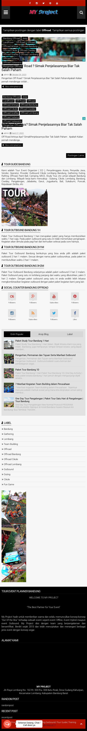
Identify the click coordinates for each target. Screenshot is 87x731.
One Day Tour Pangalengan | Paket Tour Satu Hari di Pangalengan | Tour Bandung (49, 400)
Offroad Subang (11, 58)
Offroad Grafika (10, 54)
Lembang (8, 439)
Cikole (7, 479)
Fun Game (9, 484)
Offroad (31, 42)
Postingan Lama (76, 155)
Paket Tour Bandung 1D (27, 369)
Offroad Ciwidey (27, 50)
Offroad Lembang (29, 54)
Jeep (24, 38)
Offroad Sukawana (12, 62)
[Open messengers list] (7, 724)
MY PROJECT (49, 725)
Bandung (8, 429)
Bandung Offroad (11, 38)
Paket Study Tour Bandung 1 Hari (32, 340)
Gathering (9, 434)
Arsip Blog (43, 334)
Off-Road (20, 42)
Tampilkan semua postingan (68, 30)
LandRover (8, 42)
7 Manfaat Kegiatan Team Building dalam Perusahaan (42, 384)
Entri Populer (17, 334)
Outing (7, 474)
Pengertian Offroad (12, 66)
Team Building (11, 444)
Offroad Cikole (10, 50)
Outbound (9, 469)
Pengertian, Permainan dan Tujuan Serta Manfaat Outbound (45, 355)
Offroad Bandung (28, 46)
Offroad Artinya (10, 46)
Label (70, 334)
